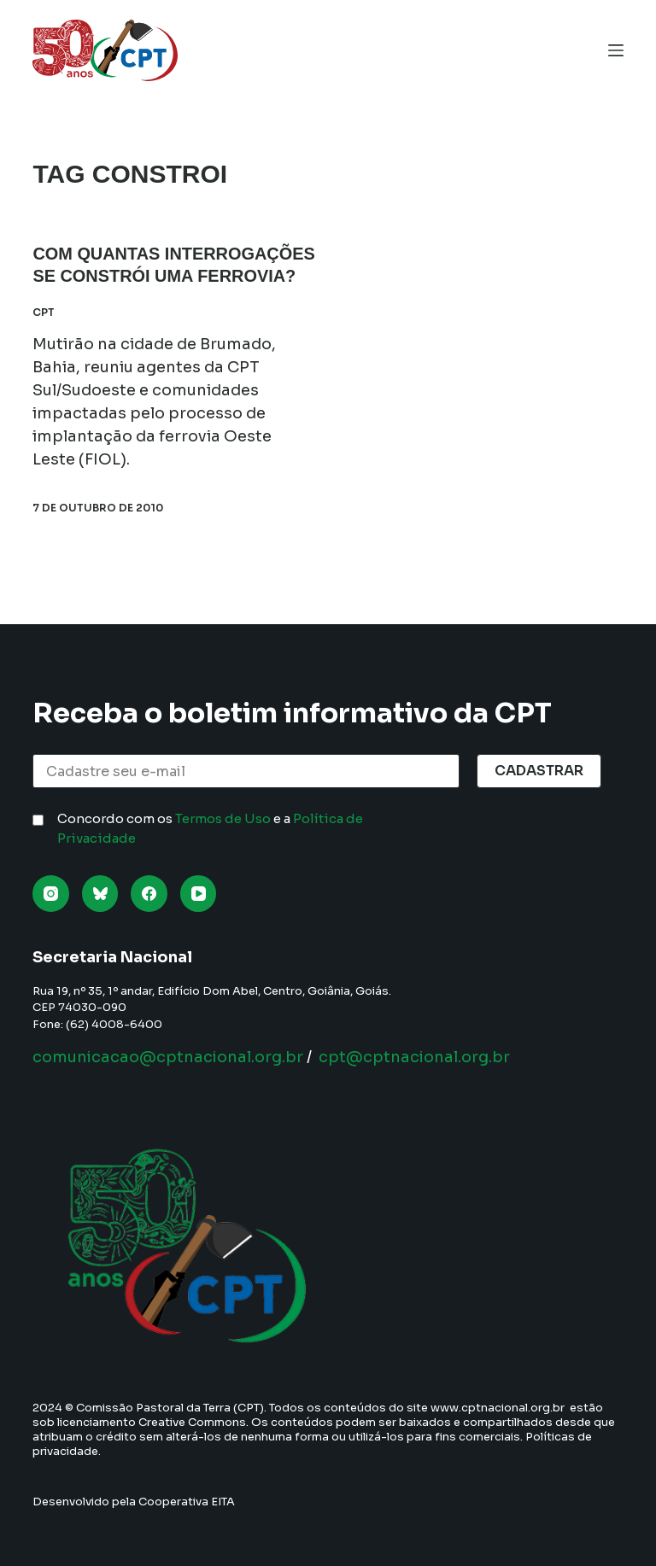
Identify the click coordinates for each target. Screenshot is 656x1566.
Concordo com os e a (210, 828)
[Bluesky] (100, 893)
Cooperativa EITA (186, 1501)
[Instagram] (50, 893)
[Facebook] (149, 893)
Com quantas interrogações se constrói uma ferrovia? (169, 275)
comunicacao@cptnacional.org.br (167, 1057)
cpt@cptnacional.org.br (414, 1057)
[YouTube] (198, 893)
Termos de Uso (223, 818)
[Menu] (616, 50)
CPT (43, 333)
